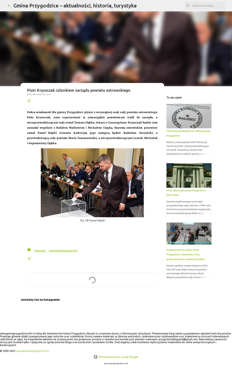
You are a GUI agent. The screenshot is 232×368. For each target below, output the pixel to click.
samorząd (40, 251)
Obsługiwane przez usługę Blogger (116, 356)
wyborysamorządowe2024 (63, 251)
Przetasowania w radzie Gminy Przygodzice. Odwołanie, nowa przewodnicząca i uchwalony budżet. (185, 255)
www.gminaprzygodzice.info (32, 350)
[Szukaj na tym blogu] (208, 6)
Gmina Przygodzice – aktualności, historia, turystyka (75, 5)
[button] (29, 101)
